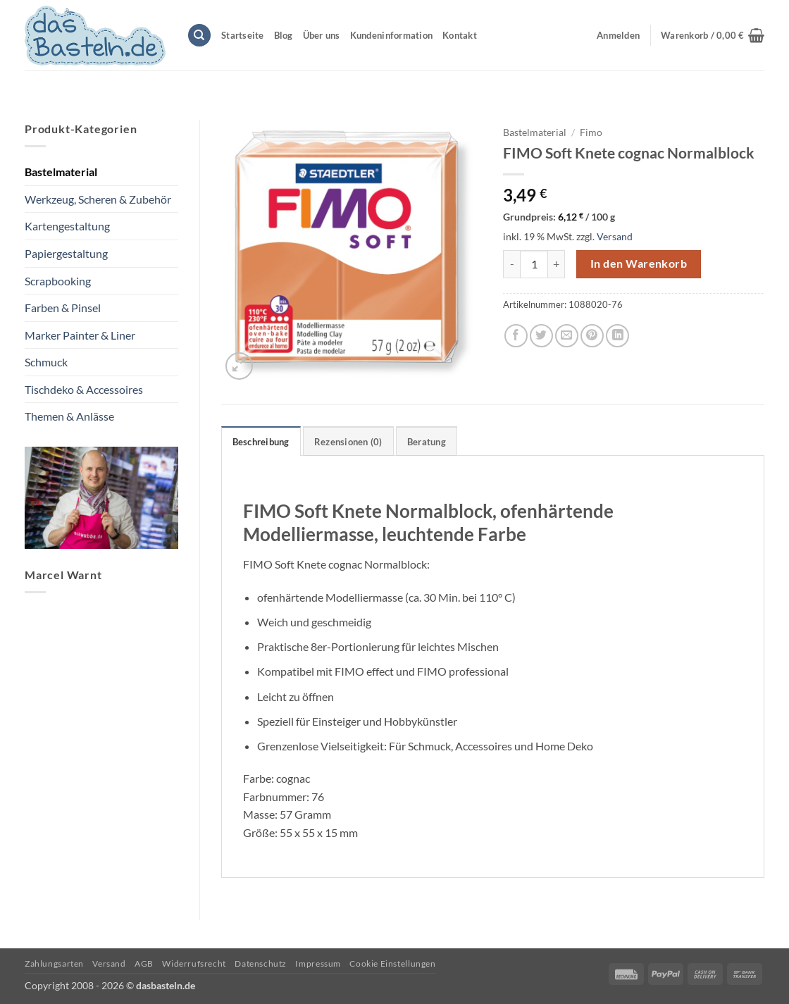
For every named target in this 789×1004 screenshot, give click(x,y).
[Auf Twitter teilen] (541, 335)
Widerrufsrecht (194, 963)
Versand (615, 236)
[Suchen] (199, 35)
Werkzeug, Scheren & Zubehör (98, 199)
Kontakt (459, 35)
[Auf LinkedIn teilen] (617, 335)
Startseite (242, 35)
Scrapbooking (58, 280)
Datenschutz (261, 963)
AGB (144, 963)
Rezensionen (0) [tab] (348, 441)
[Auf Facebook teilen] (516, 335)
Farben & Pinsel (63, 307)
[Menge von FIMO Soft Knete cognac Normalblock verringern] (511, 264)
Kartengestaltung (67, 226)
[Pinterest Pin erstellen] (592, 335)
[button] (712, 35)
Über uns (321, 35)
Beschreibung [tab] (261, 441)
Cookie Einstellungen (392, 963)
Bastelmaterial (61, 171)
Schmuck (46, 361)
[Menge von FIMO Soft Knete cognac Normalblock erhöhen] (556, 264)
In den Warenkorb (638, 263)
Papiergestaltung (66, 253)
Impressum (318, 963)
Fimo (591, 132)
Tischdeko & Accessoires (84, 389)
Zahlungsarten (54, 963)
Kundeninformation (391, 35)
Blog (283, 35)
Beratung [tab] (426, 441)
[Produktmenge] (534, 264)
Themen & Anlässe (69, 416)
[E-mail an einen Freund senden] (566, 335)
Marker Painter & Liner (80, 335)
